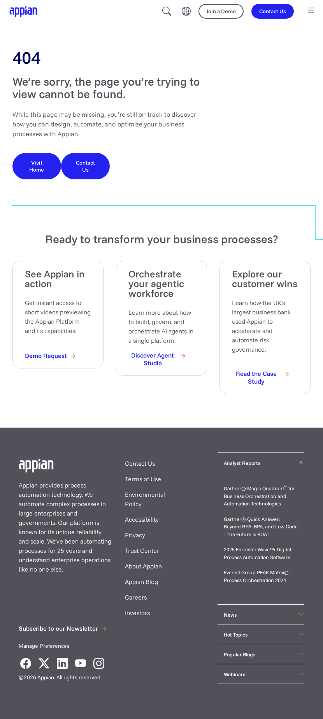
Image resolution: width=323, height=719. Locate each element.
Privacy (135, 535)
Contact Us (140, 463)
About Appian (143, 566)
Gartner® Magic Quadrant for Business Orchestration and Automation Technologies (259, 496)
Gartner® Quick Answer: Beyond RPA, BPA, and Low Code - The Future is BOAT (261, 526)
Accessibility (142, 519)
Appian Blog (141, 582)
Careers (136, 597)
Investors (137, 613)
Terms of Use (143, 479)
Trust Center (142, 550)
